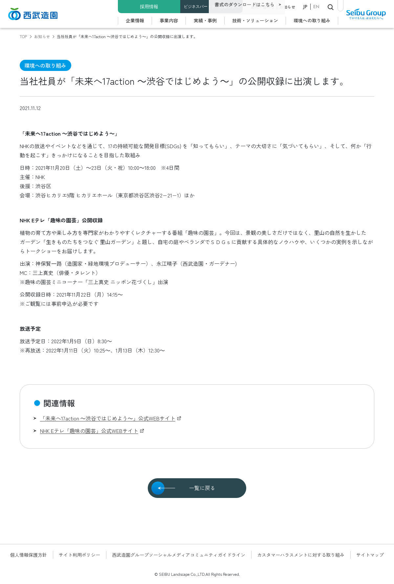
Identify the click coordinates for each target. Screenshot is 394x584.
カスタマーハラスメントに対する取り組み (300, 554)
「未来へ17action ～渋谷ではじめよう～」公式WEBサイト (107, 418)
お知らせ (287, 7)
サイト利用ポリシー (79, 554)
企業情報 (135, 20)
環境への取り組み (312, 20)
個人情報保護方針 (28, 554)
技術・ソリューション (255, 20)
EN (316, 6)
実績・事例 (205, 20)
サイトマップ (370, 554)
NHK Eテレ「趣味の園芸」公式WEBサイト (89, 431)
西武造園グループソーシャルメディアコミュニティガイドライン (178, 554)
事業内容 (169, 20)
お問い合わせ (262, 7)
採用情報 (149, 6)
